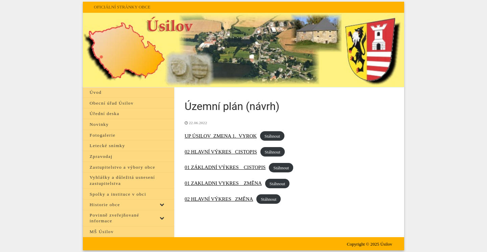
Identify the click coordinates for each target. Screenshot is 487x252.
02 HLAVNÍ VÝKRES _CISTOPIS (221, 152)
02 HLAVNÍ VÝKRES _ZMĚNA (219, 199)
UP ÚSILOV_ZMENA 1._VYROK (221, 136)
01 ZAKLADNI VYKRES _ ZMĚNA (223, 183)
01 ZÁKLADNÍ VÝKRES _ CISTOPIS (225, 167)
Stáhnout (272, 136)
